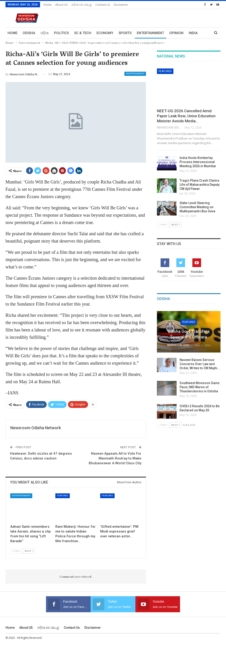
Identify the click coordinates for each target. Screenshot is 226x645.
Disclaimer (121, 5)
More (193, 33)
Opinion (176, 33)
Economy (105, 33)
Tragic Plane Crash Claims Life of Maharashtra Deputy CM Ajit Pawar (200, 185)
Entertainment (150, 33)
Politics (61, 33)
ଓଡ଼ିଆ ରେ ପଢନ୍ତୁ (81, 5)
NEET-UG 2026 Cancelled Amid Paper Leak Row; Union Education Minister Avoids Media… (186, 116)
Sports (125, 33)
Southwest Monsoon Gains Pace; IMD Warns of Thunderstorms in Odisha (200, 387)
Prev (16, 550)
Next (28, 550)
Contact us (102, 5)
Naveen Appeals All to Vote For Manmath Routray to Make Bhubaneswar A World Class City (115, 458)
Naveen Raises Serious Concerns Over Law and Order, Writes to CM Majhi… (200, 364)
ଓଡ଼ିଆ (44, 33)
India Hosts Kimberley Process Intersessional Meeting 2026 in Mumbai (198, 162)
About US (61, 5)
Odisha (29, 33)
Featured (62, 495)
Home (47, 5)
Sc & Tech (82, 33)
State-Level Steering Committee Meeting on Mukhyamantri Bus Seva (197, 207)
